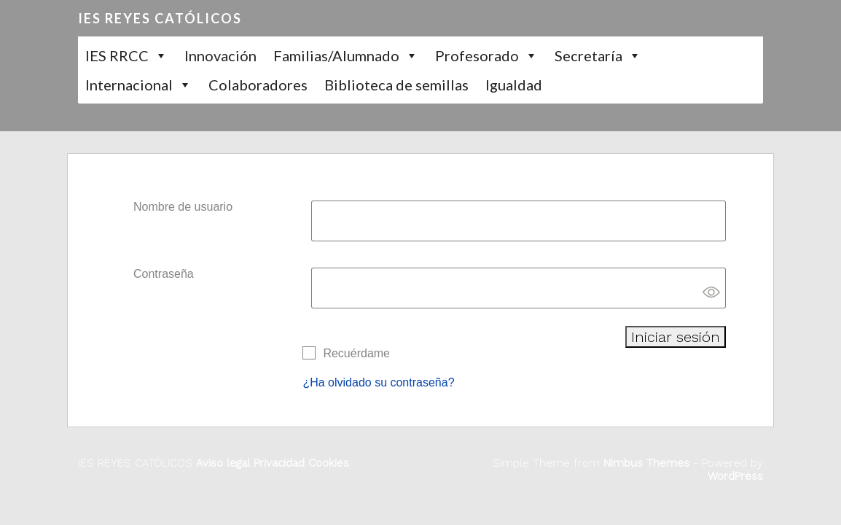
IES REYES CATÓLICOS (160, 18)
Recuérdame (356, 353)
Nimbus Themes (646, 463)
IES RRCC (117, 55)
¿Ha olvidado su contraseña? (378, 382)
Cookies (327, 463)
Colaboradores (258, 84)
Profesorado (477, 55)
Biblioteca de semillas (396, 84)
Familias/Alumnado (336, 55)
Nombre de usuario (182, 207)
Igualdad (513, 84)
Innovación (220, 55)
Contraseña (163, 274)
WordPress (735, 476)
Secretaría (588, 55)
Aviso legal (223, 463)
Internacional (129, 84)
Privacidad (277, 463)
